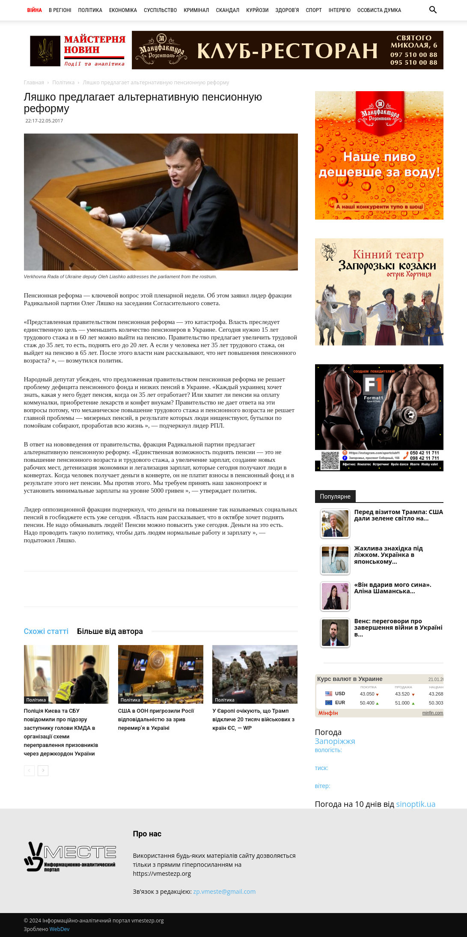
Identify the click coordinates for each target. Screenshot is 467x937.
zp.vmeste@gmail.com (224, 891)
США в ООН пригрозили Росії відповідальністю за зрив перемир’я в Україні (156, 719)
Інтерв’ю (340, 10)
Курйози (257, 10)
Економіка (123, 10)
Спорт (313, 10)
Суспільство (160, 10)
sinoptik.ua (416, 804)
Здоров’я (287, 10)
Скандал (228, 10)
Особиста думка (379, 10)
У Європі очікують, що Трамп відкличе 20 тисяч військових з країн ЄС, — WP (253, 719)
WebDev (60, 929)
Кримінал (196, 10)
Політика (90, 10)
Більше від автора (110, 631)
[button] (433, 11)
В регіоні (60, 10)
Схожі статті (46, 631)
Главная (34, 82)
